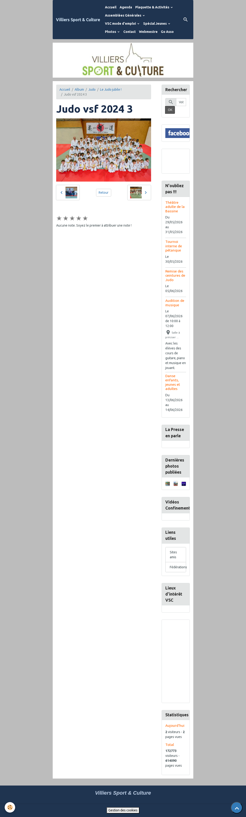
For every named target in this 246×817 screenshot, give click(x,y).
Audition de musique (174, 303)
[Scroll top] (237, 808)
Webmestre (148, 32)
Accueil (110, 7)
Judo (92, 89)
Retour (103, 192)
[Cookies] (10, 807)
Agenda (126, 7)
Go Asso (167, 32)
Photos (111, 32)
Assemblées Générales (123, 15)
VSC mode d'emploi (121, 23)
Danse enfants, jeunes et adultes (172, 382)
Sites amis (173, 554)
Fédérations (178, 567)
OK (170, 110)
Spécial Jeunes (155, 23)
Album (79, 89)
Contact (129, 32)
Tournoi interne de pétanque (173, 246)
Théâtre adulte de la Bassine (175, 206)
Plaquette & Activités (152, 7)
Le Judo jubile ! (110, 89)
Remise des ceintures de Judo (175, 275)
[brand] (78, 19)
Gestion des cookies (123, 810)
